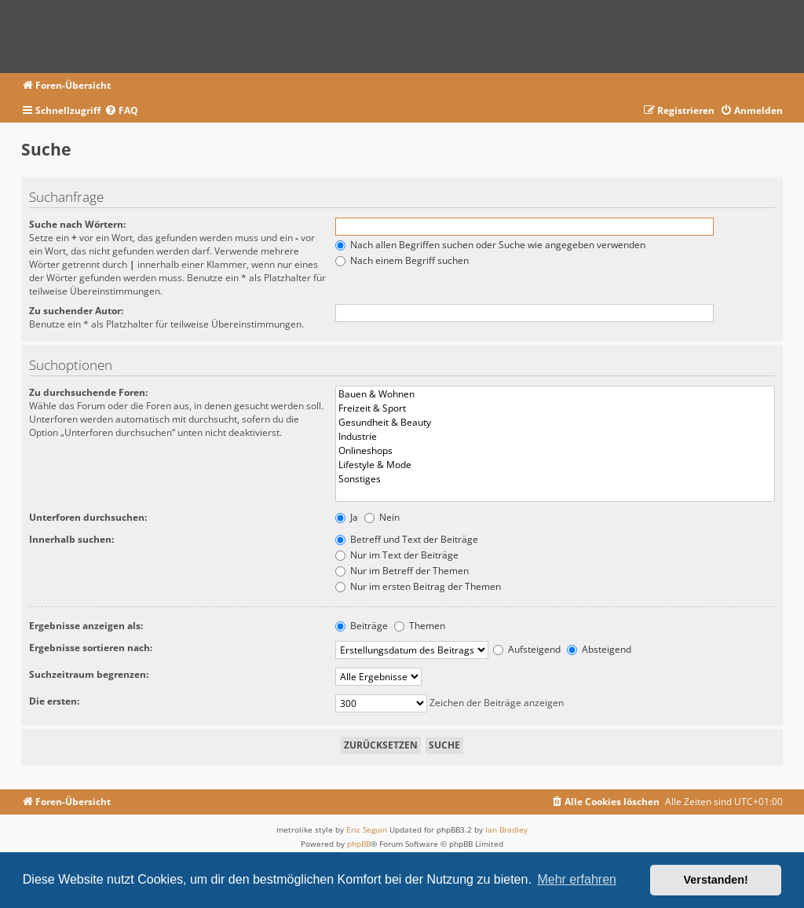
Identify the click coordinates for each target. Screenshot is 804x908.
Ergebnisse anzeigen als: (86, 625)
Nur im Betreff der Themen (402, 570)
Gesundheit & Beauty (555, 423)
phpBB (359, 843)
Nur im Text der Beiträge (397, 555)
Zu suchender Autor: (76, 310)
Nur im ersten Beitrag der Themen (418, 586)
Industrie (555, 437)
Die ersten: (54, 701)
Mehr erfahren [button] (576, 879)
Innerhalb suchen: (71, 539)
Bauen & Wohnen (555, 394)
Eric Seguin (366, 829)
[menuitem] (121, 111)
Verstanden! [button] (716, 879)
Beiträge (361, 625)
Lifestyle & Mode (555, 465)
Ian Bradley (506, 829)
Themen (419, 625)
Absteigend (599, 649)
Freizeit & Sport (555, 408)
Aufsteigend (527, 649)
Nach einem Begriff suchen (402, 260)
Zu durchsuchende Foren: (88, 392)
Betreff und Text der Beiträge (406, 539)
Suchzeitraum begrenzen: (88, 674)
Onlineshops (555, 451)
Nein (382, 517)
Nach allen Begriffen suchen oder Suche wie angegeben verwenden (490, 244)
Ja (346, 517)
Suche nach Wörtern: (77, 224)
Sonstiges (555, 479)
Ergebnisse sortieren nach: (90, 647)
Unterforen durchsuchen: (88, 517)
